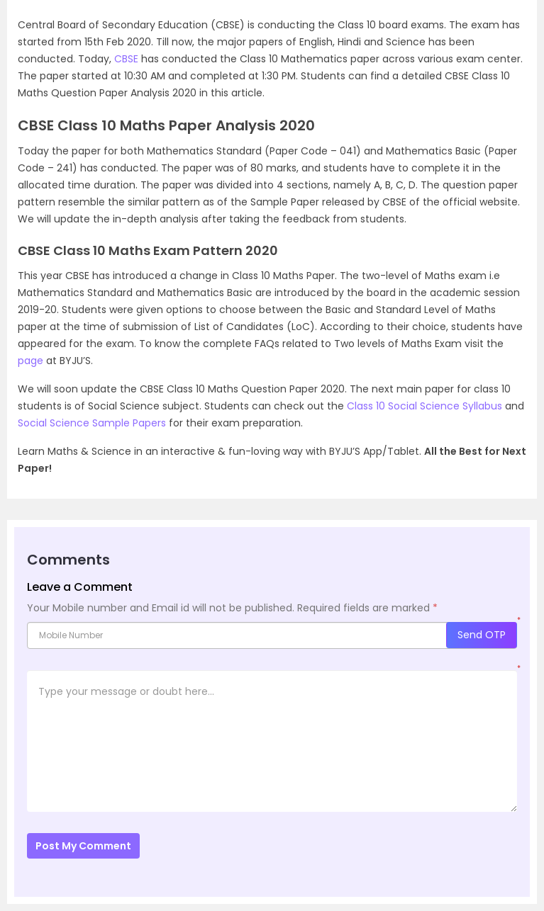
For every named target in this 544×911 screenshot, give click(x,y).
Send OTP (481, 635)
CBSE (126, 59)
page (30, 360)
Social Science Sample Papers (92, 423)
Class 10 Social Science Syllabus (424, 406)
